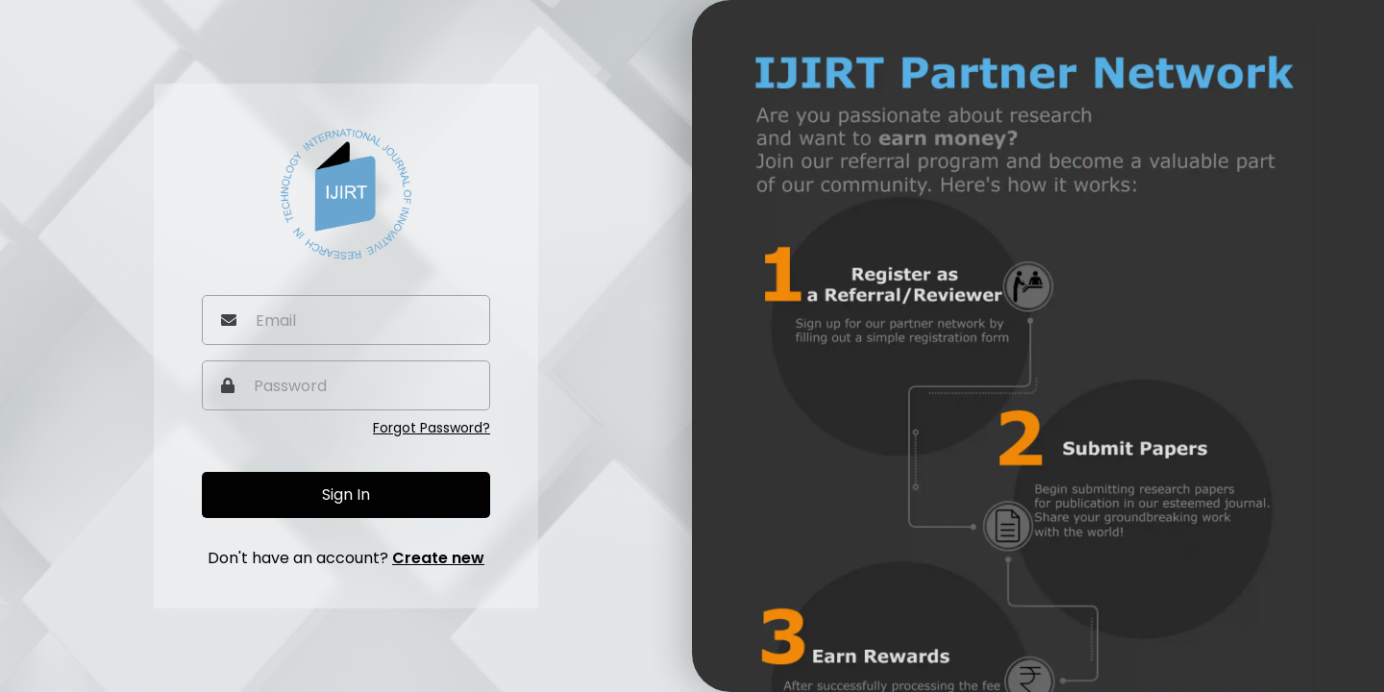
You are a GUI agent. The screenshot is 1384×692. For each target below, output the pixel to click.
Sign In (346, 494)
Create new (438, 558)
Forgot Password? (431, 427)
